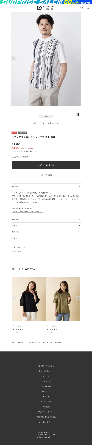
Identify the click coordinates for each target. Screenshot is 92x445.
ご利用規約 (46, 407)
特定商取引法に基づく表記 (46, 417)
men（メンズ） (22, 342)
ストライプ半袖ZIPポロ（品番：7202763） (27, 212)
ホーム (14, 342)
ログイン (46, 376)
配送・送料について (19, 247)
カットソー (32, 342)
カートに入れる (46, 165)
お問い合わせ (46, 391)
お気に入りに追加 (46, 175)
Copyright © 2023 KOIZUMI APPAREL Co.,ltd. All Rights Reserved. (46, 434)
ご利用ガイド (46, 396)
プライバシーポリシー (46, 412)
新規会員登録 (46, 386)
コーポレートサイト (46, 422)
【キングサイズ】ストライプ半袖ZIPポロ (50, 342)
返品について (16, 251)
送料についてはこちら (46, 366)
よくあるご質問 (46, 402)
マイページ (46, 381)
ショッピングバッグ (46, 371)
